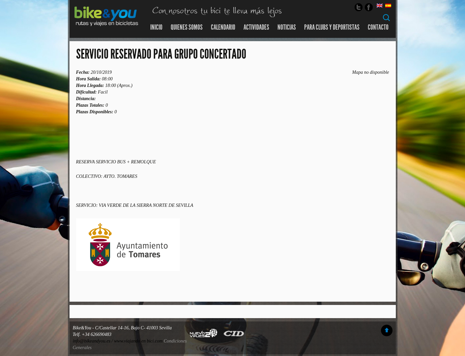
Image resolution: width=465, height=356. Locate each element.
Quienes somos (187, 27)
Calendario (223, 27)
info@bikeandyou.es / (93, 341)
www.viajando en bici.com (138, 341)
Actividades (256, 27)
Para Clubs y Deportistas (332, 27)
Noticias (286, 27)
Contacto (378, 27)
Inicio (156, 27)
